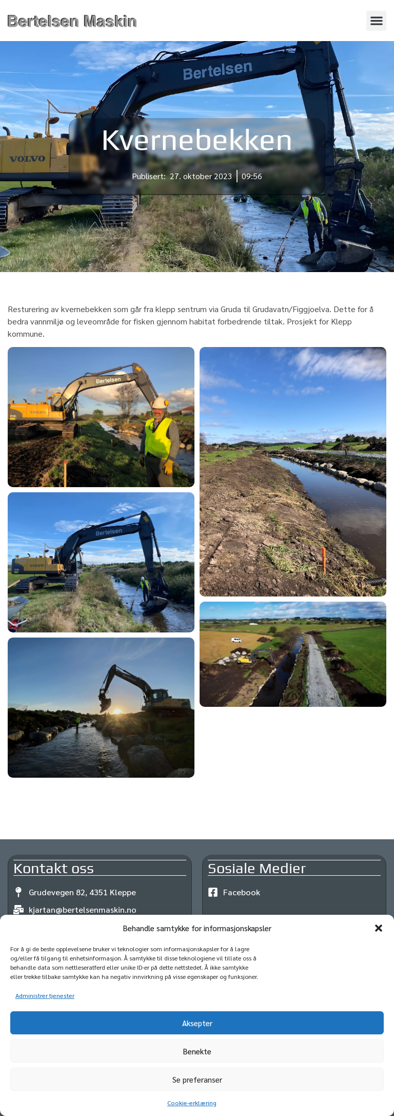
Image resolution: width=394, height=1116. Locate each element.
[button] (378, 928)
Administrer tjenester (44, 995)
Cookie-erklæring (191, 1103)
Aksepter (197, 1023)
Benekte (197, 1051)
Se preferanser (197, 1079)
